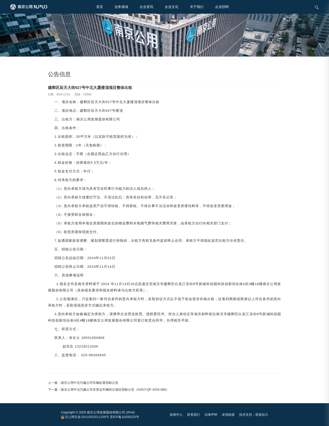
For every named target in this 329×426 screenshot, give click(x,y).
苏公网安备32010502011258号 (85, 417)
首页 (99, 7)
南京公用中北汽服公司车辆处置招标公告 (89, 382)
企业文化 (171, 7)
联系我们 (193, 414)
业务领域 (121, 7)
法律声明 (210, 414)
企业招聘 (222, 7)
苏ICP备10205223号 (124, 417)
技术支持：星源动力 (253, 414)
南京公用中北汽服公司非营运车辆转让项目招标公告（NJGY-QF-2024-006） (115, 389)
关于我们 (197, 7)
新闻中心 (176, 414)
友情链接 (228, 414)
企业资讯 (146, 7)
